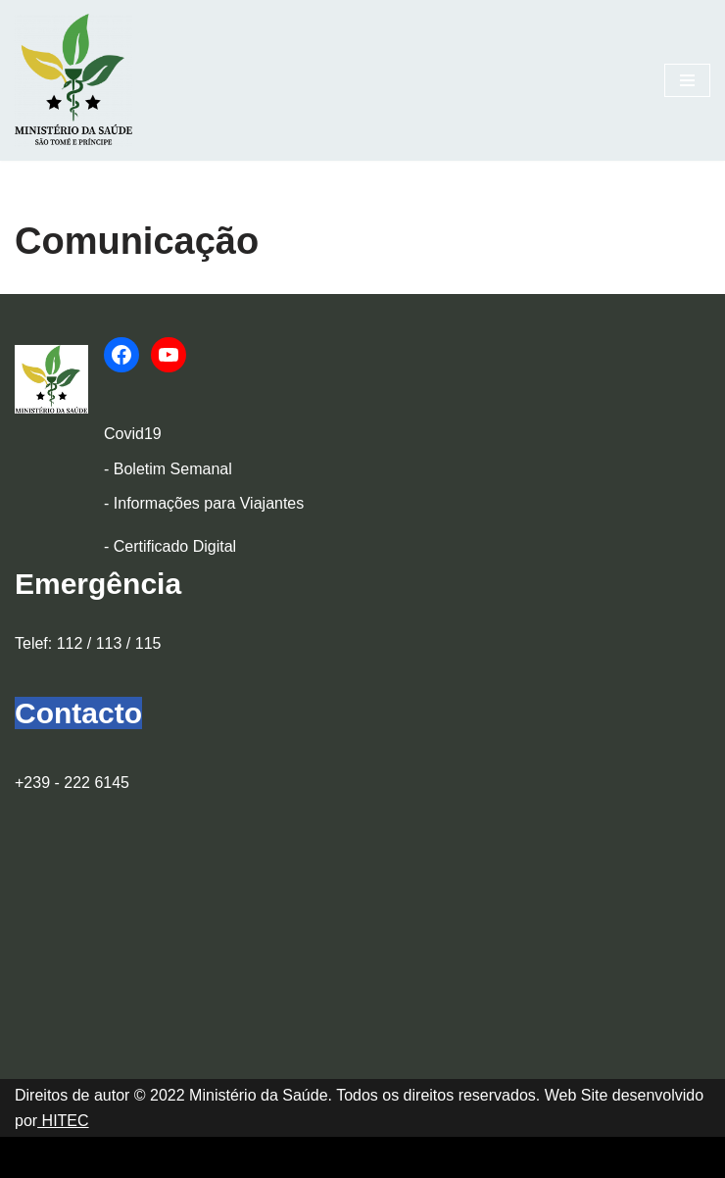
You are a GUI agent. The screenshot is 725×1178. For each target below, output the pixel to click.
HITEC (62, 1120)
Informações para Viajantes (209, 503)
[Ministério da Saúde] (73, 80)
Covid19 (133, 433)
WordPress (187, 1157)
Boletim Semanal (173, 469)
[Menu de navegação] (687, 80)
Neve (33, 1157)
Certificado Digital (175, 546)
